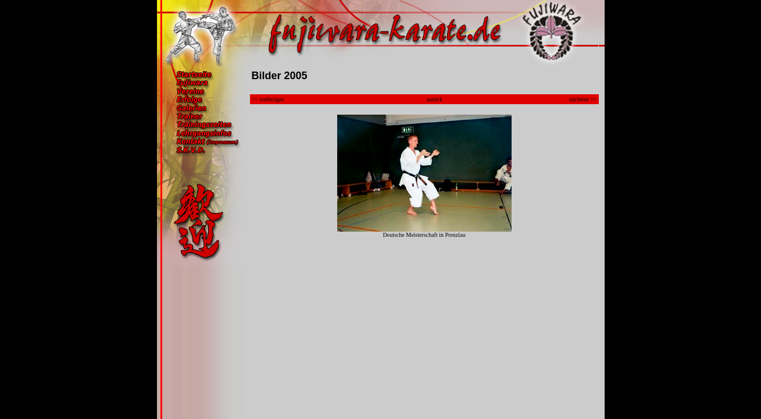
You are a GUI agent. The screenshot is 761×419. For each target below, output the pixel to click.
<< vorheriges (268, 99)
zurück (434, 99)
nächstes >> (583, 99)
